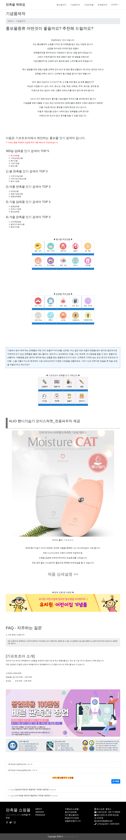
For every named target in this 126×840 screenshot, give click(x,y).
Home (10, 21)
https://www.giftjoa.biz (20, 770)
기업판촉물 (89, 4)
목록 (116, 781)
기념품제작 (75, 4)
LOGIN (114, 5)
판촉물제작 (102, 4)
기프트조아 (68, 540)
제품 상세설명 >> (63, 574)
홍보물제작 (61, 4)
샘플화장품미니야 (73, 821)
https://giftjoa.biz (18, 764)
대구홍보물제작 (72, 815)
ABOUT (38, 809)
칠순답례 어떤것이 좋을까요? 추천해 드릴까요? (32, 789)
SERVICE (39, 812)
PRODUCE (40, 815)
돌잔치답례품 (71, 812)
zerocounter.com (13, 815)
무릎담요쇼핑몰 (72, 809)
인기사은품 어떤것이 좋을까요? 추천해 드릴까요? (33, 795)
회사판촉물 (15, 156)
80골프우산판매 (72, 818)
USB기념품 (86, 361)
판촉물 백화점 (15, 4)
